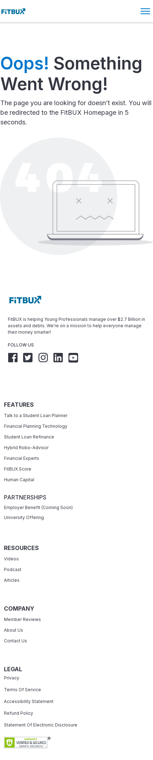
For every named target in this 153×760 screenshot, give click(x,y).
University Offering (24, 496)
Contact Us (15, 620)
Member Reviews (22, 598)
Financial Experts (21, 437)
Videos (11, 538)
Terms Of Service (22, 669)
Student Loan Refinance (29, 416)
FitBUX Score (17, 448)
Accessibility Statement (28, 680)
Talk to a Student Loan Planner (35, 394)
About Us (13, 609)
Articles (12, 559)
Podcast (12, 548)
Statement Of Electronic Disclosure (40, 704)
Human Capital (19, 459)
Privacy (11, 657)
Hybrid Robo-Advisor (26, 427)
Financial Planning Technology (35, 405)
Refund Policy (18, 692)
